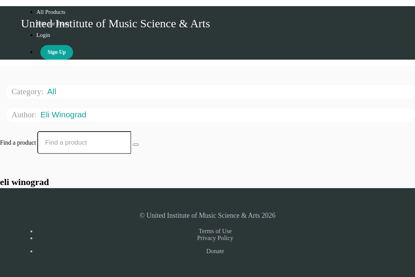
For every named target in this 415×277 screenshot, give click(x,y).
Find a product (18, 142)
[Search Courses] (136, 145)
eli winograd (64, 114)
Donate (215, 251)
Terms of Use (215, 231)
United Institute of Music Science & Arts (115, 23)
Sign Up (57, 52)
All (52, 91)
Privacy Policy (215, 238)
